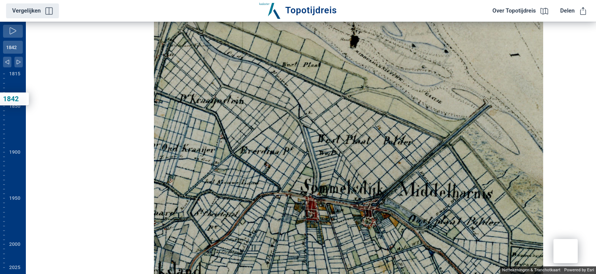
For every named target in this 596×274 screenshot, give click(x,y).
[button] (565, 251)
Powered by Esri (579, 270)
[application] (311, 148)
